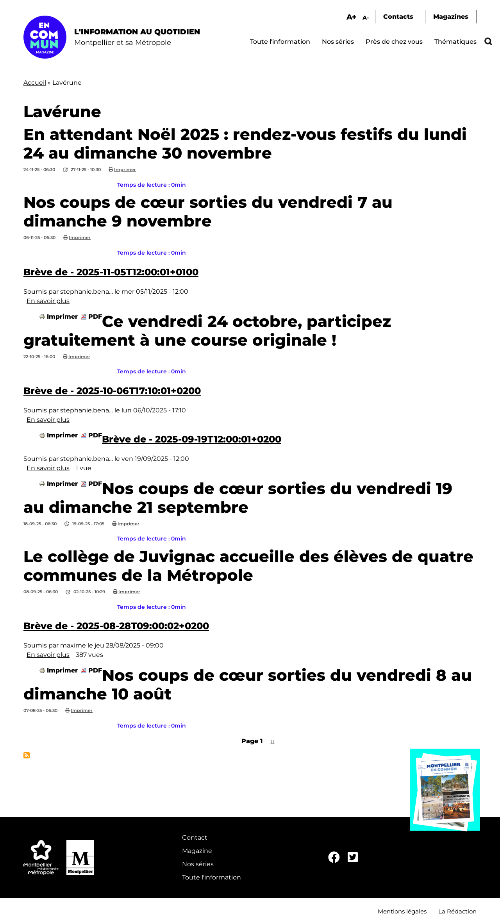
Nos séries (338, 41)
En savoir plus (48, 301)
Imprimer (125, 169)
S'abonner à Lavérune (26, 755)
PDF (95, 316)
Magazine (197, 850)
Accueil (34, 82)
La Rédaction (457, 911)
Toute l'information (280, 41)
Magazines (450, 16)
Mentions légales (402, 911)
